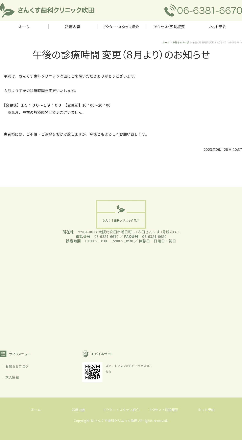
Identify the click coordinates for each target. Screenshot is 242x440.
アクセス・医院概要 (169, 26)
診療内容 (72, 26)
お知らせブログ (181, 42)
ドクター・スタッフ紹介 (121, 26)
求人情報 (12, 377)
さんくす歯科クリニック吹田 (116, 420)
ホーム (24, 26)
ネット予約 (217, 26)
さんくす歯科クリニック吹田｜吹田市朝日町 (47, 10)
